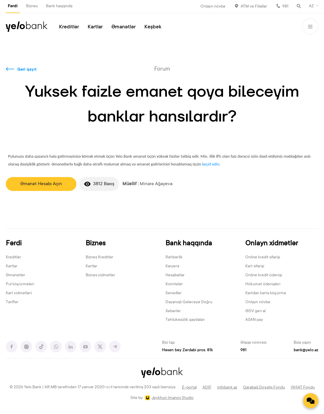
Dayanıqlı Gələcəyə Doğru (188, 302)
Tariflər (12, 302)
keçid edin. (211, 164)
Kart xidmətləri (19, 293)
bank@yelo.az (306, 350)
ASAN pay (254, 320)
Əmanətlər (123, 27)
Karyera (172, 266)
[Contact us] (310, 400)
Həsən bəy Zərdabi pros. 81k (187, 350)
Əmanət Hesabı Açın (41, 184)
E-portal (189, 387)
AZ (311, 6)
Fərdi (13, 6)
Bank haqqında (59, 6)
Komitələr (174, 284)
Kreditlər (69, 27)
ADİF (207, 387)
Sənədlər (173, 293)
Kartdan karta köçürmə (265, 293)
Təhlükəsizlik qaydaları (185, 320)
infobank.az (227, 387)
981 (285, 6)
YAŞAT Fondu (303, 387)
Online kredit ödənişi (263, 275)
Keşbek (152, 27)
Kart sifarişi (254, 266)
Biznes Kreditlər (99, 257)
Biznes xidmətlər (100, 275)
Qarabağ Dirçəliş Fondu (264, 387)
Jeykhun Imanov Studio (173, 398)
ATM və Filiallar (254, 6)
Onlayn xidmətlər (271, 244)
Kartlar (95, 27)
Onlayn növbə (212, 6)
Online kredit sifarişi (262, 257)
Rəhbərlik (174, 257)
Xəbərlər (173, 311)
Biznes (32, 6)
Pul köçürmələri (20, 284)
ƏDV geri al (255, 311)
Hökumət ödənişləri (262, 284)
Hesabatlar (175, 275)
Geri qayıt (27, 69)
